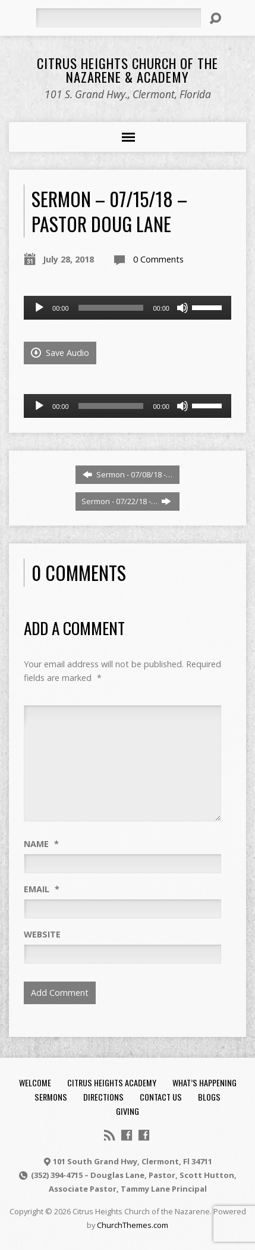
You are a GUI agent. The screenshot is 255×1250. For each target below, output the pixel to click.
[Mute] (182, 308)
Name (41, 843)
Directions (103, 1096)
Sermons (50, 1096)
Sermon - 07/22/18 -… (126, 501)
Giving (127, 1111)
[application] (127, 308)
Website (42, 934)
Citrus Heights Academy (111, 1082)
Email (41, 889)
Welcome (35, 1082)
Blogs (209, 1096)
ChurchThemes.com (132, 1225)
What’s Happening (204, 1082)
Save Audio (60, 352)
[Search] (118, 17)
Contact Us (161, 1096)
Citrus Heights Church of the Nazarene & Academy (127, 70)
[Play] (39, 308)
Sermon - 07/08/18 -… (127, 474)
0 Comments (158, 259)
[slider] (111, 308)
